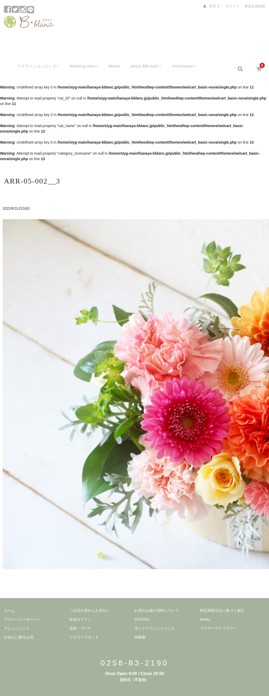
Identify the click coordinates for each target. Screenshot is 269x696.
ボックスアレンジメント (154, 615)
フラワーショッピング (31, 56)
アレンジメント (17, 615)
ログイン (232, 6)
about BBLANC (143, 56)
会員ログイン (80, 606)
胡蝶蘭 (140, 624)
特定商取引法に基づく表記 (222, 597)
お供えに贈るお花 (18, 624)
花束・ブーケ (80, 615)
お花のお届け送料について (156, 597)
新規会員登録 (255, 6)
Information (182, 56)
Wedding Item (79, 56)
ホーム (9, 597)
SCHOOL (142, 606)
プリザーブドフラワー (218, 615)
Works (110, 56)
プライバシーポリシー (22, 606)
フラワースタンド (84, 624)
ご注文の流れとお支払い (89, 597)
